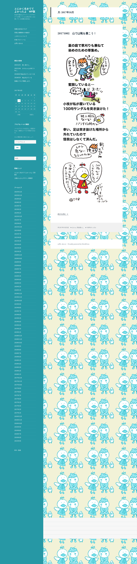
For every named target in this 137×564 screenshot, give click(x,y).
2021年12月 (18, 227)
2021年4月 (17, 244)
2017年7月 (17, 395)
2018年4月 (17, 364)
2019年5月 (17, 318)
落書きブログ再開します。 (22, 81)
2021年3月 (17, 248)
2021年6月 (17, 237)
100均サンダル (91, 227)
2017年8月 (17, 392)
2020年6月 (17, 272)
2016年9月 (17, 427)
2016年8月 (17, 430)
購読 (17, 147)
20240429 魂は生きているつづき (24, 74)
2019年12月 (18, 294)
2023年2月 (17, 213)
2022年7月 (17, 220)
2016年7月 (17, 434)
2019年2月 (17, 329)
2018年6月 (17, 357)
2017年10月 (18, 385)
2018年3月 (17, 367)
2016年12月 (18, 416)
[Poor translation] (11, 515)
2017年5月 (17, 402)
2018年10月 (18, 343)
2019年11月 (18, 297)
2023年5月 (17, 209)
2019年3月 (17, 325)
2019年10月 (18, 301)
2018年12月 (18, 336)
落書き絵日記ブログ (20, 29)
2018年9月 (17, 346)
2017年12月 (18, 378)
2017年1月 (17, 413)
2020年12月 (18, 255)
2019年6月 (17, 315)
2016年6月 (17, 437)
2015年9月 (17, 441)
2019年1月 (17, 332)
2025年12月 (18, 192)
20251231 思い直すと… (22, 65)
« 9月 (18, 115)
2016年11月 (18, 420)
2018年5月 (17, 360)
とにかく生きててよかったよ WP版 (24, 10)
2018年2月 (17, 371)
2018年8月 (17, 350)
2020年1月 (17, 290)
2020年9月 (17, 262)
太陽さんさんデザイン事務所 (23, 178)
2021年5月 (17, 241)
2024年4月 (17, 199)
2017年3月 (17, 406)
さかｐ (74, 227)
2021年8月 (17, 230)
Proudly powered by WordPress (78, 244)
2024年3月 (17, 202)
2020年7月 (17, 269)
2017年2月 (17, 409)
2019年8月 (17, 308)
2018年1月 (17, 374)
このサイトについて (20, 36)
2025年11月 (18, 195)
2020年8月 (17, 265)
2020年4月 (17, 279)
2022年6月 (17, 223)
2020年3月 (17, 283)
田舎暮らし (80, 227)
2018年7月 (17, 353)
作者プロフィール (20, 40)
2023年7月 (17, 206)
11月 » (32, 115)
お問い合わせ (18, 43)
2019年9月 (17, 304)
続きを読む (63, 214)
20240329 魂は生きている (23, 78)
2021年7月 (17, 234)
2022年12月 (18, 216)
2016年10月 (18, 423)
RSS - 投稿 (17, 450)
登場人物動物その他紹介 (22, 33)
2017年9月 (17, 388)
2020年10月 (18, 258)
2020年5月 (17, 276)
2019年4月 (17, 322)
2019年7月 (17, 311)
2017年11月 (18, 381)
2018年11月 (18, 339)
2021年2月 (17, 251)
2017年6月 (17, 399)
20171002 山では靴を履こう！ (77, 33)
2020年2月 (17, 286)
